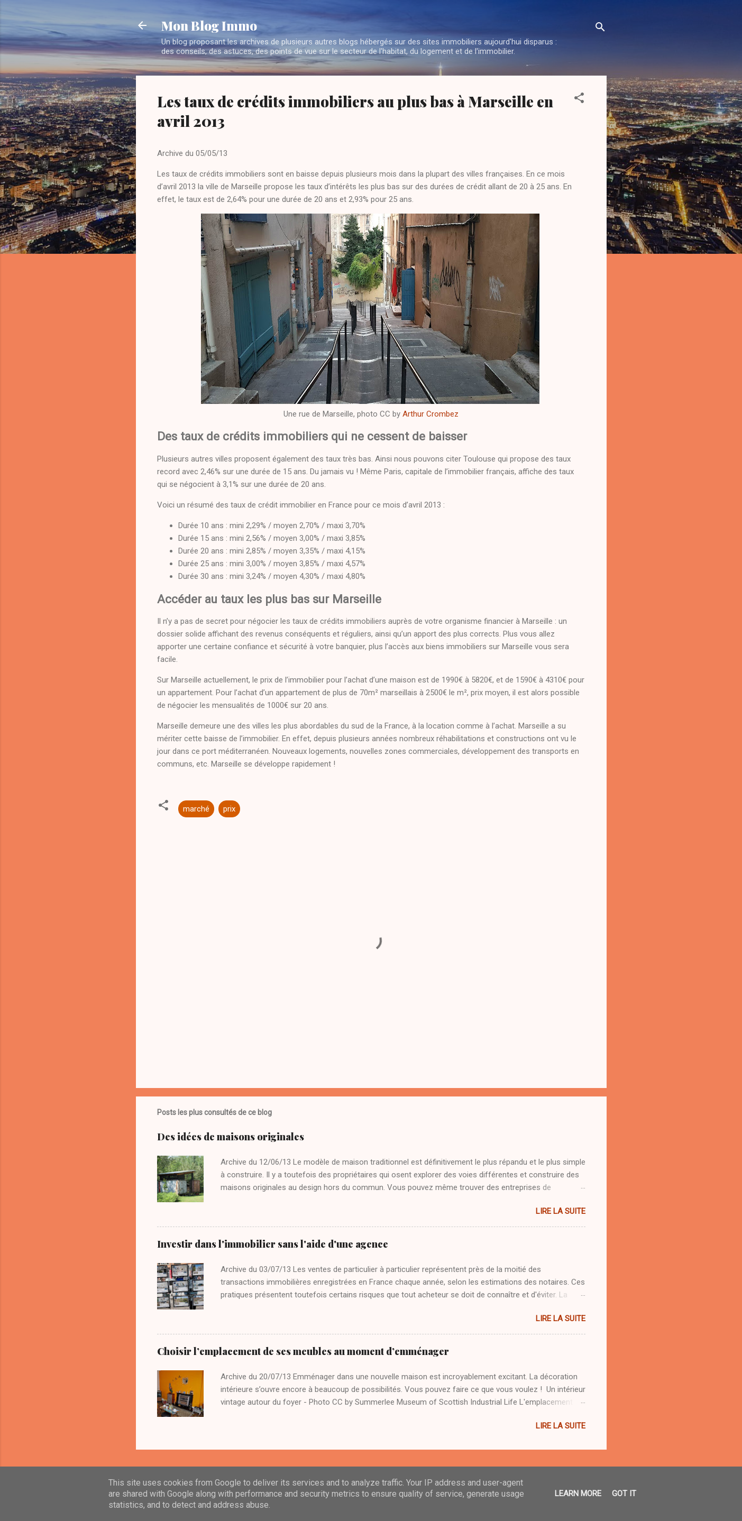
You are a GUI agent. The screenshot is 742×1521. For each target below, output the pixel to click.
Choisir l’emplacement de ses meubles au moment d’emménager (303, 1351)
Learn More (578, 1493)
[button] (579, 99)
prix (229, 809)
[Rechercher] (600, 29)
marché (196, 809)
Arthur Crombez (430, 414)
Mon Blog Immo (209, 25)
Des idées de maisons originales (230, 1136)
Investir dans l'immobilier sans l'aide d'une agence (272, 1244)
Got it (624, 1493)
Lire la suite (560, 1211)
